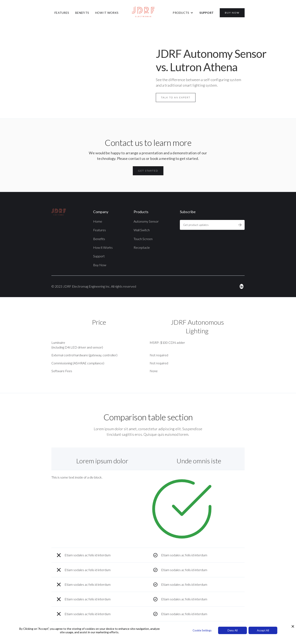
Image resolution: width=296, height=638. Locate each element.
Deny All (233, 630)
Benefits (99, 239)
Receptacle (142, 247)
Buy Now (99, 265)
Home (97, 221)
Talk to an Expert (175, 97)
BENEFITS (82, 12)
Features (99, 230)
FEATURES (61, 12)
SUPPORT (206, 12)
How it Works (103, 247)
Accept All (263, 630)
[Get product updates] (207, 225)
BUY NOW (232, 12)
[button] (183, 13)
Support (99, 256)
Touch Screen (143, 239)
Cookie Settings (202, 630)
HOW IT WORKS (106, 12)
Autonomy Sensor (146, 221)
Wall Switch (142, 230)
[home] (148, 11)
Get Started (148, 170)
